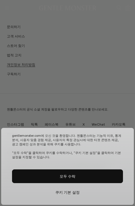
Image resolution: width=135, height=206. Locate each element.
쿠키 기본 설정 (67, 192)
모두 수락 (68, 176)
